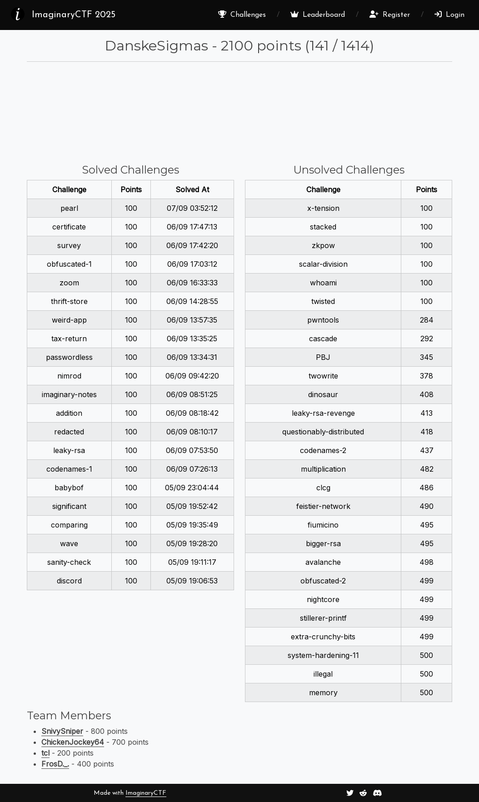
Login (449, 14)
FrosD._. (55, 763)
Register (389, 14)
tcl (45, 752)
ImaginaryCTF (145, 793)
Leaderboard (317, 14)
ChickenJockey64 (72, 742)
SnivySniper (62, 731)
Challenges (242, 14)
